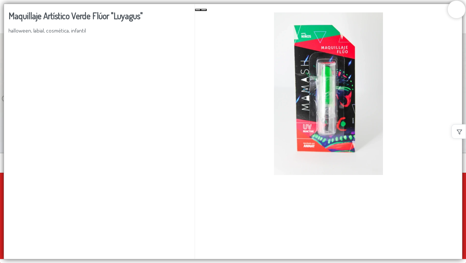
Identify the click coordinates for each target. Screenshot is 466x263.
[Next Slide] (204, 10)
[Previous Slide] (198, 10)
